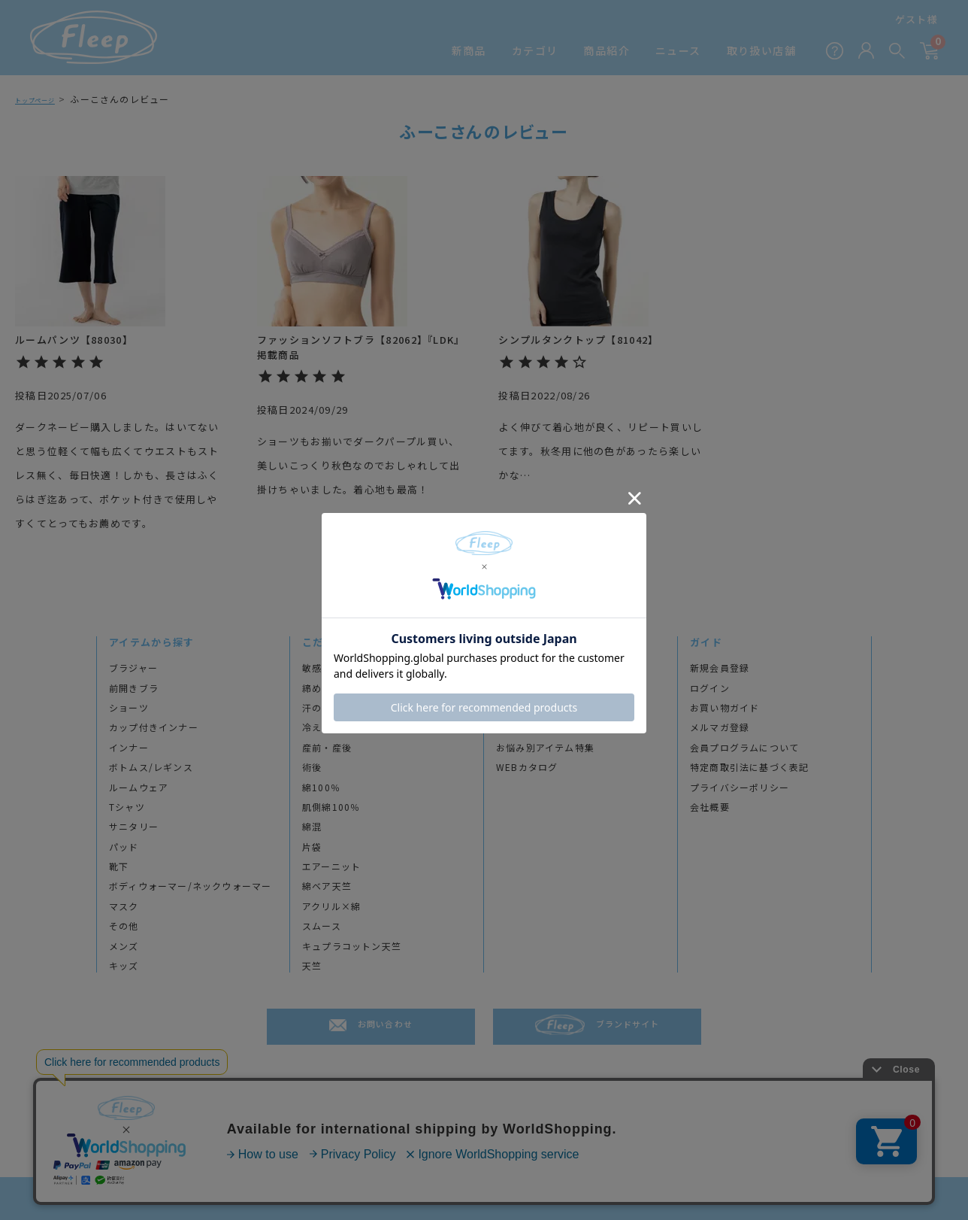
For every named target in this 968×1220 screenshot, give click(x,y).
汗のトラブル (331, 708)
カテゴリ (535, 50)
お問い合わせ (385, 1026)
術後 (312, 767)
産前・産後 (327, 747)
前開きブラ (134, 688)
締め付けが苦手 (336, 688)
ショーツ (129, 708)
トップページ (44, 99)
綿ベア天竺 (327, 886)
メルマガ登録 (719, 727)
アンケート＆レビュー (545, 708)
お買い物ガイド (724, 708)
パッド (124, 847)
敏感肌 (317, 668)
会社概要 (710, 807)
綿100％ (321, 787)
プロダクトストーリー (545, 688)
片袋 (312, 847)
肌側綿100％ (331, 807)
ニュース (678, 50)
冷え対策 (322, 727)
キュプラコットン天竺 (351, 946)
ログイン (710, 688)
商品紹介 (606, 50)
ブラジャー (133, 668)
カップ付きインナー (153, 727)
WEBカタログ (527, 767)
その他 (124, 926)
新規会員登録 (719, 668)
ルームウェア (138, 787)
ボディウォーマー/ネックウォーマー (190, 886)
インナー (129, 747)
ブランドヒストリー (540, 668)
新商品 (469, 50)
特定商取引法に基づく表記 (749, 767)
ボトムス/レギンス (151, 767)
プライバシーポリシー (739, 787)
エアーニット (331, 866)
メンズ (124, 946)
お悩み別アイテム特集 (545, 747)
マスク (124, 906)
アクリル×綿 (331, 906)
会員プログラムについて (744, 747)
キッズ (124, 966)
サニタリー (134, 826)
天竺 (312, 966)
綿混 (312, 826)
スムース (321, 926)
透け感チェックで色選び (550, 727)
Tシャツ (127, 807)
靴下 (119, 866)
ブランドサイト (627, 1026)
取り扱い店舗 (761, 50)
